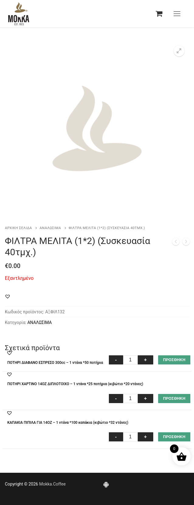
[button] (179, 50)
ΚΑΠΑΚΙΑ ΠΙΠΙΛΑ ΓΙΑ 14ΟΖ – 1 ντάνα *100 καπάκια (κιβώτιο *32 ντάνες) (67, 422)
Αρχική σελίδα (18, 228)
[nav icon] (177, 13)
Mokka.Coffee (52, 484)
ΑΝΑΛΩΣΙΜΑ (50, 228)
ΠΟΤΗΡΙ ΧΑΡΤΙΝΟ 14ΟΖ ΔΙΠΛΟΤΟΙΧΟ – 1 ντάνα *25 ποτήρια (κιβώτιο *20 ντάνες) (75, 384)
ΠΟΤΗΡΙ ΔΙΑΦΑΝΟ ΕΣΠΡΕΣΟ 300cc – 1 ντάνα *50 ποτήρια (55, 362)
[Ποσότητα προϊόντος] (130, 359)
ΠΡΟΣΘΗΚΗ (174, 359)
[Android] (106, 484)
